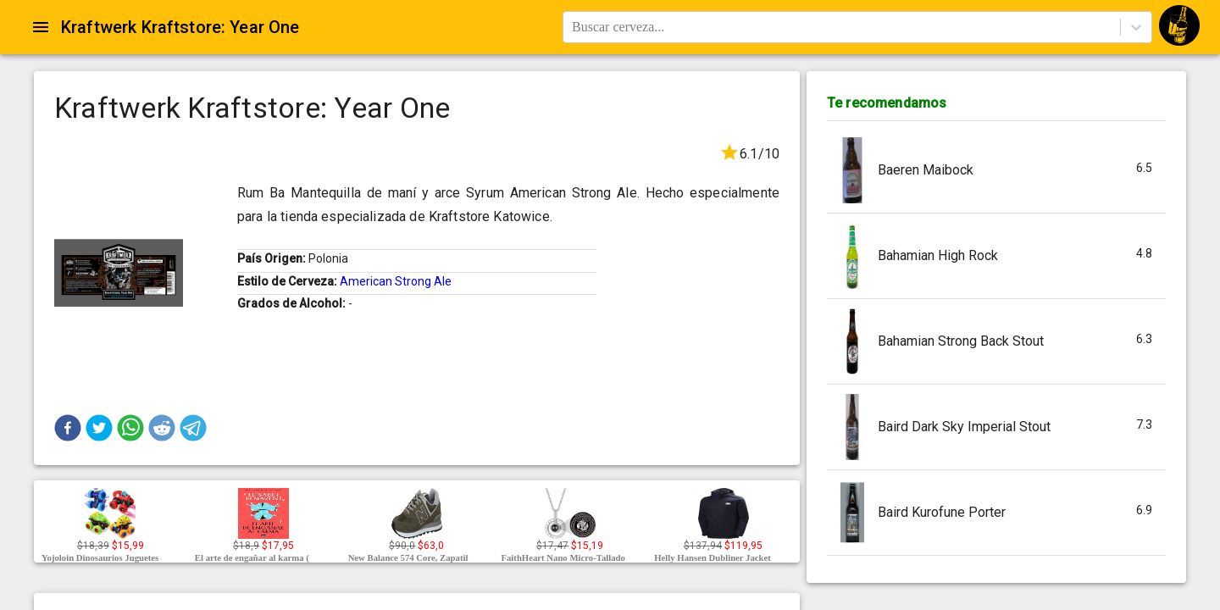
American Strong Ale (396, 281)
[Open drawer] (40, 27)
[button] (67, 427)
